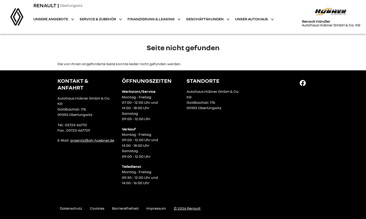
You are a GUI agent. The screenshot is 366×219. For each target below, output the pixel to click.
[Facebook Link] (303, 82)
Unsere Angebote (51, 19)
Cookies (97, 208)
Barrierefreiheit (125, 208)
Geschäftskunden (205, 19)
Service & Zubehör (98, 19)
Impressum (156, 208)
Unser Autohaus (252, 19)
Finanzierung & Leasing (151, 19)
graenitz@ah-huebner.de (92, 140)
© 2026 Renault (187, 208)
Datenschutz (71, 208)
